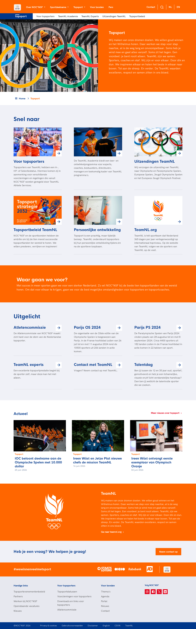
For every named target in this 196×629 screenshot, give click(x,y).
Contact (151, 7)
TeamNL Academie (68, 16)
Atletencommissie (30, 327)
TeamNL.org (145, 230)
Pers (111, 7)
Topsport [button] (78, 7)
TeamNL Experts (90, 16)
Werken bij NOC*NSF (25, 601)
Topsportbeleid (137, 16)
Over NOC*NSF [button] (34, 7)
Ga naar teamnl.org (113, 531)
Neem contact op (168, 551)
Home (22, 98)
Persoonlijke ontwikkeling (97, 230)
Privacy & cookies (48, 625)
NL (170, 7)
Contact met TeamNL (93, 364)
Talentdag (143, 364)
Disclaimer (93, 625)
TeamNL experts (29, 364)
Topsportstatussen (67, 591)
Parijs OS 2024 (87, 327)
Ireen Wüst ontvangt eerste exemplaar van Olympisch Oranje (152, 462)
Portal (104, 601)
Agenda (105, 596)
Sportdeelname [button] (58, 7)
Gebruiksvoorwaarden (72, 625)
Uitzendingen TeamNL (114, 16)
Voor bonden (97, 7)
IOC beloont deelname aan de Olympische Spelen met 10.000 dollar (38, 462)
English (106, 625)
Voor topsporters (45, 16)
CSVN (117, 625)
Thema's (105, 591)
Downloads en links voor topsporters (70, 603)
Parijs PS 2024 (147, 327)
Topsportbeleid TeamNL (35, 230)
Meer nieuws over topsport (166, 412)
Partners (18, 596)
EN (178, 7)
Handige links (21, 585)
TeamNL (129, 625)
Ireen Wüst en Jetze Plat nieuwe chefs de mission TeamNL (97, 460)
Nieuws (18, 610)
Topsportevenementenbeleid (29, 591)
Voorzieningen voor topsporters (74, 596)
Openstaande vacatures (26, 605)
